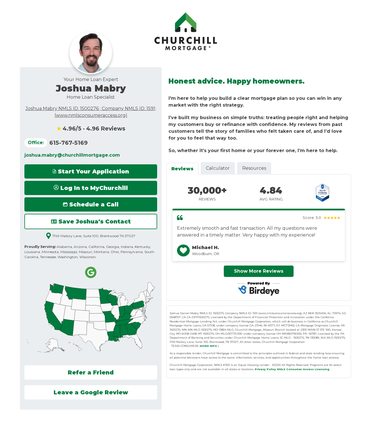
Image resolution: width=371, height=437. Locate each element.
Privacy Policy (265, 369)
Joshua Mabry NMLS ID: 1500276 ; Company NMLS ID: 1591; (91, 108)
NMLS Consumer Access (295, 369)
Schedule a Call (91, 204)
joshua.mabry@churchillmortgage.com (72, 155)
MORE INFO (208, 345)
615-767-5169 (68, 142)
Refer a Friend (91, 372)
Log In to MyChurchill (91, 188)
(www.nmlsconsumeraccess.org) (90, 115)
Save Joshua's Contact (91, 221)
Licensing (322, 369)
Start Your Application (91, 171)
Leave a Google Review (91, 392)
